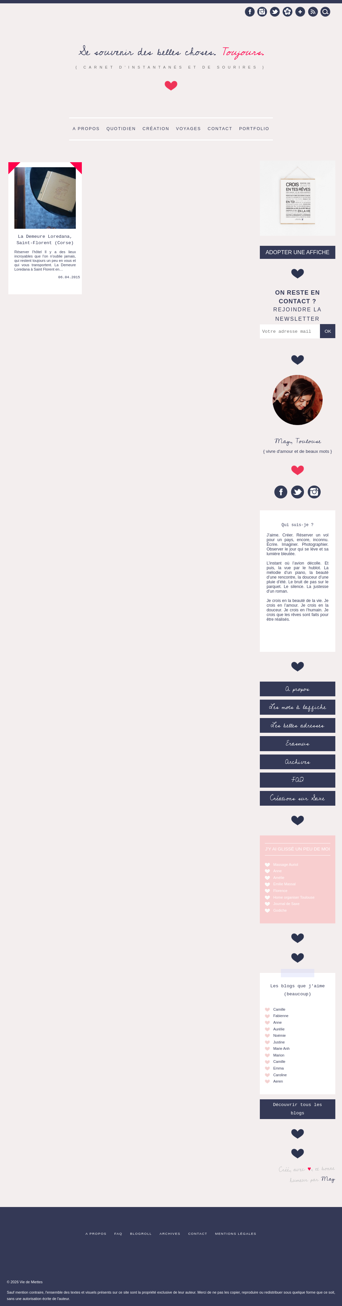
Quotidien (121, 128)
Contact (220, 128)
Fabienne (280, 1016)
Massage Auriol (285, 865)
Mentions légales (235, 1233)
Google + (300, 12)
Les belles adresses (297, 725)
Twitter (275, 12)
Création (156, 128)
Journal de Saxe (286, 904)
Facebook (250, 12)
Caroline (280, 1075)
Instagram (262, 12)
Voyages (188, 128)
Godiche (280, 910)
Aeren (278, 1081)
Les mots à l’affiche (297, 707)
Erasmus (297, 743)
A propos (86, 128)
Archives (297, 762)
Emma (278, 1068)
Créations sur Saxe (297, 798)
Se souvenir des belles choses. (171, 52)
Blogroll (141, 1233)
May (328, 1179)
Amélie (278, 878)
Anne (277, 871)
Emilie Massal (284, 884)
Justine (279, 1042)
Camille (279, 1009)
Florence (280, 891)
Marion (278, 1055)
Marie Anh (281, 1048)
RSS (313, 12)
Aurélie (279, 1029)
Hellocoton (288, 12)
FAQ (297, 780)
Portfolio (254, 128)
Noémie (279, 1035)
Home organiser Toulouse (294, 897)
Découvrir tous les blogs (297, 1108)
